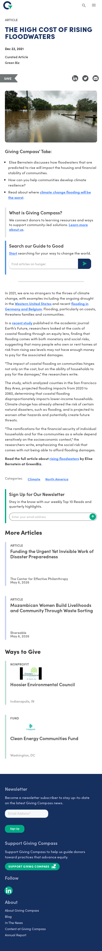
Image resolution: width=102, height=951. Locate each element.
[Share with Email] (96, 78)
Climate (34, 479)
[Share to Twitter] (85, 78)
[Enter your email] (53, 517)
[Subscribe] (92, 516)
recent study (22, 322)
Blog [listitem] (8, 916)
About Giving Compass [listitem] (22, 910)
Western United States (33, 303)
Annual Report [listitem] (15, 935)
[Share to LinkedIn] (75, 78)
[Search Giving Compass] (84, 6)
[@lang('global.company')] (7, 5)
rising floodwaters (64, 458)
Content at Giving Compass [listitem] (25, 928)
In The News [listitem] (14, 922)
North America (57, 479)
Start (13, 253)
